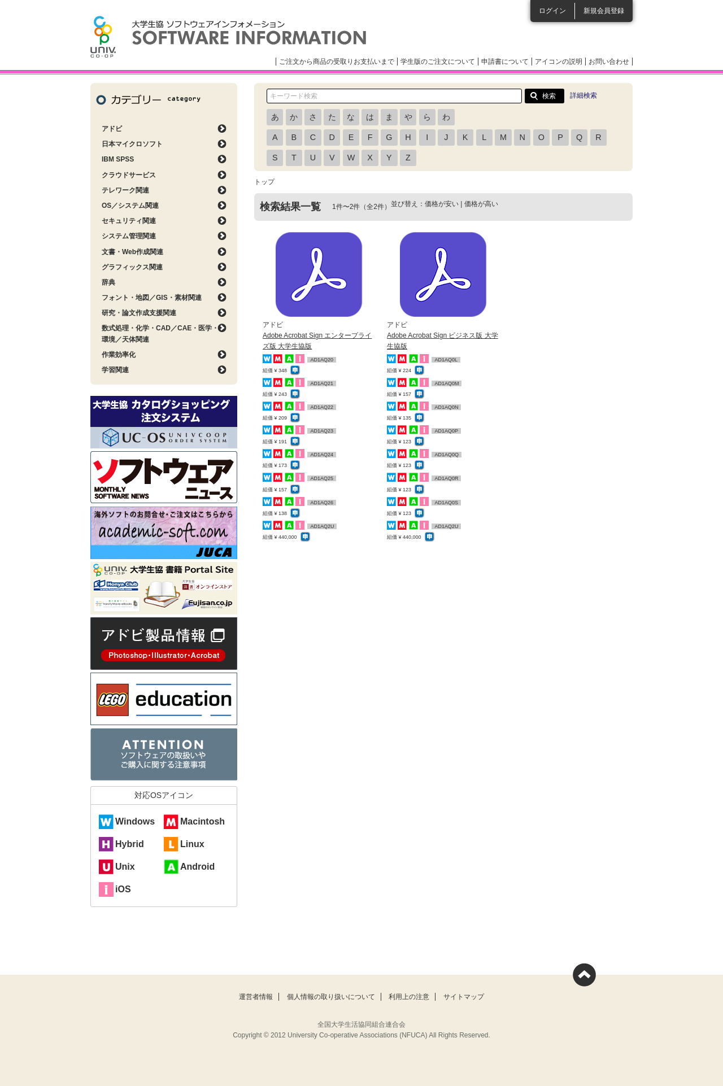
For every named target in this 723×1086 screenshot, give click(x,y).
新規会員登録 (603, 11)
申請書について (505, 62)
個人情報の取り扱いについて (331, 997)
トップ (264, 182)
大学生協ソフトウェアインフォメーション (228, 37)
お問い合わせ (609, 62)
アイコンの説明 (558, 62)
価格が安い (442, 204)
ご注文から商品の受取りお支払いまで (336, 62)
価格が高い (481, 204)
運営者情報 (256, 997)
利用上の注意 (409, 997)
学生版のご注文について (437, 62)
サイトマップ (463, 997)
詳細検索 (583, 95)
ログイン (552, 11)
